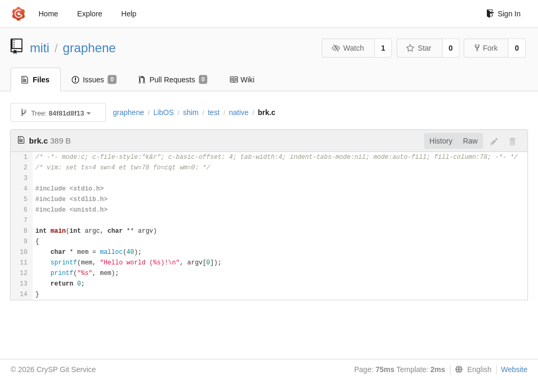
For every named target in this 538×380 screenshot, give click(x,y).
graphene (89, 48)
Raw (470, 141)
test (214, 112)
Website (514, 369)
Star (418, 48)
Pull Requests (173, 79)
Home (48, 14)
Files (36, 79)
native (238, 112)
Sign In (503, 14)
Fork (486, 48)
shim (191, 112)
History (441, 141)
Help (129, 14)
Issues (94, 79)
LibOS (163, 112)
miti (40, 48)
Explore (89, 14)
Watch (347, 48)
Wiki (241, 79)
